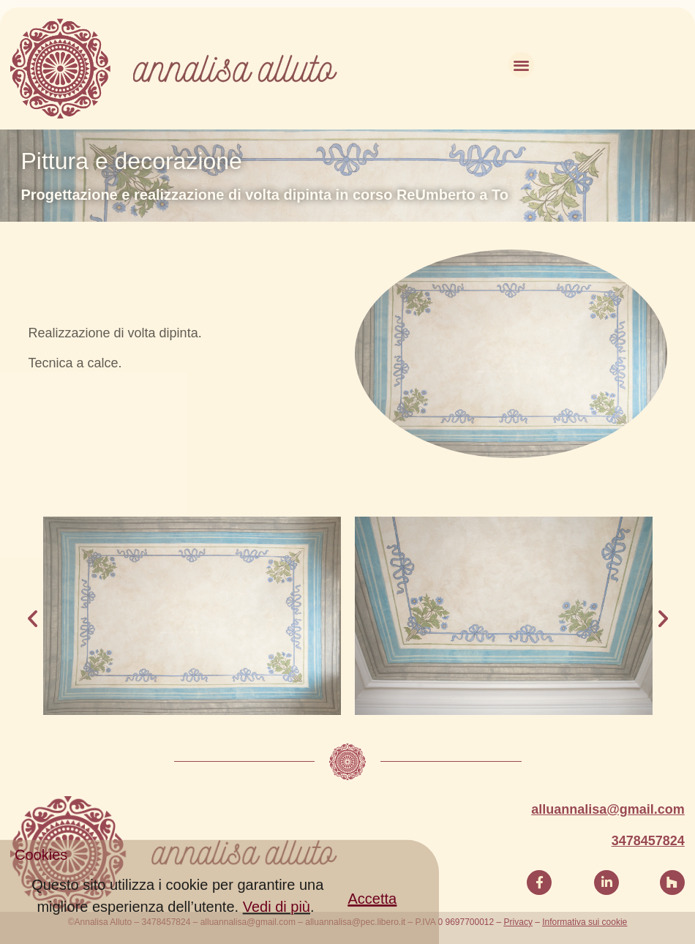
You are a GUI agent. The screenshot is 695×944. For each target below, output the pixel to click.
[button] (372, 909)
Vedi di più (276, 917)
